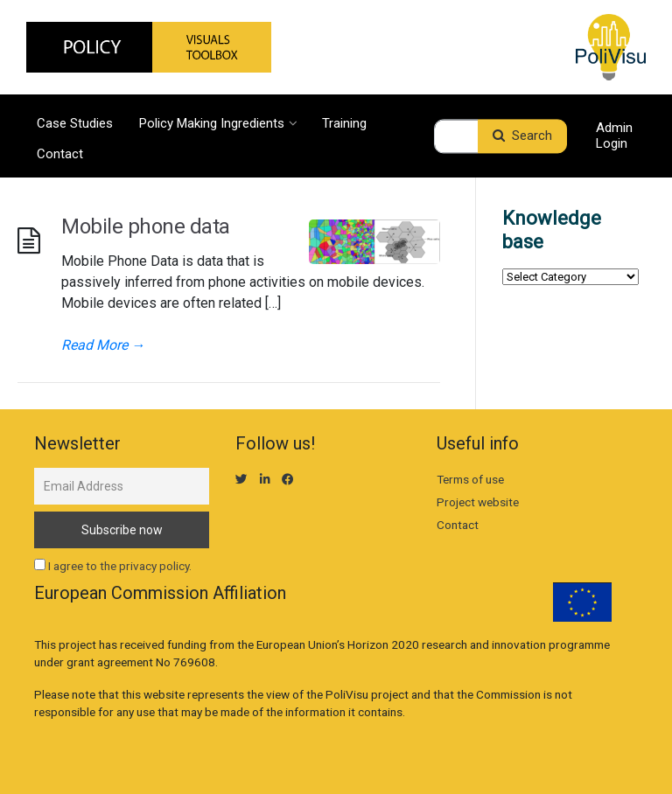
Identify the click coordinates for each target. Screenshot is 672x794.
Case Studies (75, 122)
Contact (60, 153)
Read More (103, 345)
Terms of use (470, 479)
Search (522, 136)
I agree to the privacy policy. (120, 566)
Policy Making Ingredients (217, 122)
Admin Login (614, 136)
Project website (478, 502)
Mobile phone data (145, 226)
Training (344, 122)
